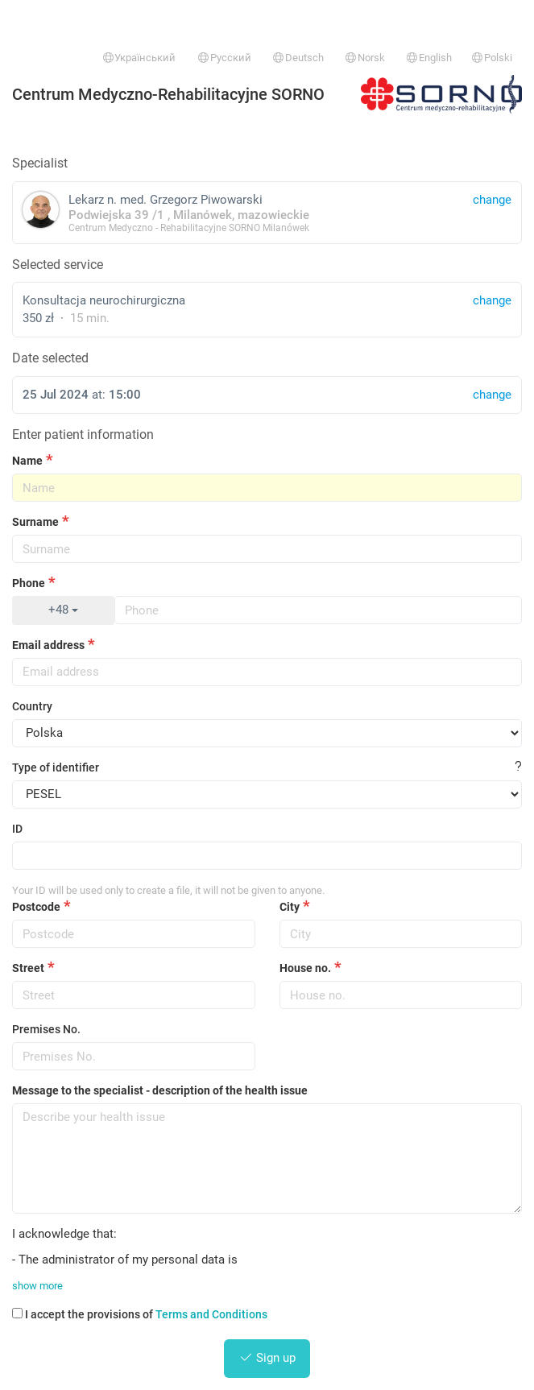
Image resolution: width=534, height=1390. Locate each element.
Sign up (267, 1358)
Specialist (40, 163)
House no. (305, 968)
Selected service (57, 264)
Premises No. (46, 1029)
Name (27, 460)
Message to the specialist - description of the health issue (160, 1090)
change (492, 300)
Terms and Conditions (211, 1314)
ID (17, 828)
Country (32, 706)
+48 (63, 609)
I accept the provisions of (139, 1314)
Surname (35, 521)
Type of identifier (55, 767)
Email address (48, 645)
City (289, 906)
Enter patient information (83, 434)
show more (37, 1286)
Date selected (50, 358)
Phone (28, 583)
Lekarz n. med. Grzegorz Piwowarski (267, 212)
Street (28, 968)
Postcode (36, 906)
